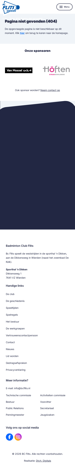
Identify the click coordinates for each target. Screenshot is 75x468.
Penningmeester (15, 414)
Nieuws (10, 349)
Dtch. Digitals (43, 460)
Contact (10, 342)
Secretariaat (47, 408)
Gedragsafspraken (16, 362)
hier (22, 33)
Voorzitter (45, 401)
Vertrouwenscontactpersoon (22, 335)
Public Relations (15, 408)
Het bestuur (12, 321)
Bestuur (10, 401)
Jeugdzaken (47, 414)
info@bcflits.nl (22, 388)
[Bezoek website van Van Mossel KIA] (18, 70)
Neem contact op (50, 90)
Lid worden (12, 356)
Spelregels (12, 314)
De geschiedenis (15, 300)
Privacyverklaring (16, 369)
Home (5, 18)
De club (10, 294)
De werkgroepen (15, 328)
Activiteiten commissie (52, 395)
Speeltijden (12, 307)
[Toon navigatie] (64, 6)
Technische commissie (18, 395)
